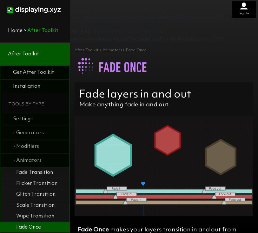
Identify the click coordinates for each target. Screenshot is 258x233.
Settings (23, 119)
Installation (26, 86)
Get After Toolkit (33, 72)
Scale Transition (35, 205)
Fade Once (28, 227)
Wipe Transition (35, 216)
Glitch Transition (36, 194)
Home (15, 30)
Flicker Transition (36, 183)
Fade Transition (34, 172)
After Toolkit (23, 54)
